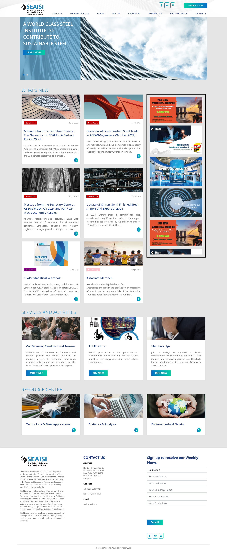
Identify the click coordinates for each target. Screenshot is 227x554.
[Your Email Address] (177, 496)
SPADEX (116, 13)
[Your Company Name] (177, 490)
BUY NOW (98, 373)
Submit (155, 522)
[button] (23, 74)
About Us (57, 13)
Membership (155, 13)
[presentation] (169, 512)
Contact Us (200, 13)
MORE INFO (36, 373)
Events (100, 13)
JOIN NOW (161, 373)
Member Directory (79, 13)
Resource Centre (178, 13)
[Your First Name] (177, 476)
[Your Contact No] (177, 503)
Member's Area (195, 5)
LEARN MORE (34, 52)
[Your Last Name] (177, 483)
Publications (134, 13)
